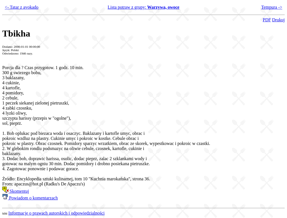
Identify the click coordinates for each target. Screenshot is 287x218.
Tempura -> (271, 7)
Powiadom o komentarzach (30, 198)
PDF (267, 19)
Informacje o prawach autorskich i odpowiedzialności (56, 213)
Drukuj (278, 19)
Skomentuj (15, 191)
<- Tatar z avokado (21, 7)
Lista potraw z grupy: (143, 7)
